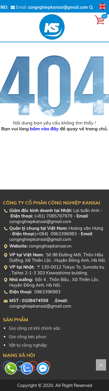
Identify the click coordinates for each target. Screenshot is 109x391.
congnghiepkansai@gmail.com (58, 7)
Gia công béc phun (28, 336)
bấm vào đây (44, 128)
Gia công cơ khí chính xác (34, 328)
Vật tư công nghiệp (28, 345)
